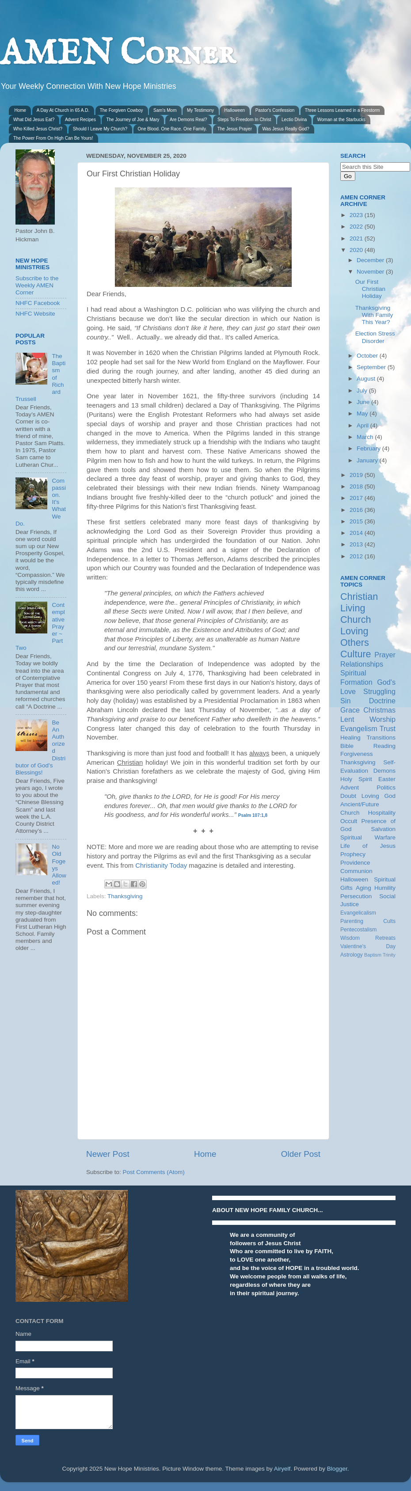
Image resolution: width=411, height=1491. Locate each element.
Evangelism (358, 728)
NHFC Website (35, 313)
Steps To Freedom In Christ (244, 119)
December (371, 260)
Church (355, 619)
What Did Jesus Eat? (33, 119)
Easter (387, 779)
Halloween (234, 110)
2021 (357, 238)
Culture (355, 654)
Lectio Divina (294, 119)
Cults (389, 921)
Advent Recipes (80, 119)
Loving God (379, 796)
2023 (357, 215)
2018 (357, 486)
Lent (347, 719)
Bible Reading (368, 746)
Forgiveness (356, 754)
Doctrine (382, 701)
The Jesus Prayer (234, 128)
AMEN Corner (117, 54)
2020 (357, 250)
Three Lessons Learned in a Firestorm (342, 110)
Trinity (389, 954)
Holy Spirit (356, 779)
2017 (357, 498)
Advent (349, 787)
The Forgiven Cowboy (121, 110)
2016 (357, 510)
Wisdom (350, 938)
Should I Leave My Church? (100, 128)
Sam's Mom (164, 110)
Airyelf (282, 1468)
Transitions (381, 737)
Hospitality (382, 812)
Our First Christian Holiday (370, 288)
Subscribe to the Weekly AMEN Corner (37, 285)
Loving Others (354, 636)
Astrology (351, 955)
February (369, 448)
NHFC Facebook (37, 303)
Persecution (356, 896)
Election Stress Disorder (375, 337)
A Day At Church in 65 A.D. (63, 110)
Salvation (383, 829)
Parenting (351, 921)
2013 (357, 544)
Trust (388, 728)
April (363, 425)
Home (21, 110)
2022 (357, 226)
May (363, 413)
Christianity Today (161, 865)
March (366, 437)
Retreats (385, 938)
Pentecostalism (358, 930)
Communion (356, 871)
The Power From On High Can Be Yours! (53, 138)
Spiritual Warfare (368, 837)
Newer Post (107, 1154)
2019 (357, 475)
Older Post (300, 1154)
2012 (357, 556)
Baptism (372, 954)
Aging (363, 888)
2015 (357, 521)
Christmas (379, 710)
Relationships (361, 664)
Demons (384, 770)
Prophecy (352, 854)
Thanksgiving (125, 896)
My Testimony (200, 110)
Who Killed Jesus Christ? (37, 128)
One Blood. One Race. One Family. (172, 128)
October (368, 355)
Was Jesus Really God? (286, 128)
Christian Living (359, 602)
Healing (350, 737)
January (368, 460)
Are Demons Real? (188, 119)
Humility (385, 888)
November (371, 271)
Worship (382, 719)
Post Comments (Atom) (154, 1172)
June (364, 402)
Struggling (379, 691)
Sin (345, 701)
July (363, 390)
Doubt (348, 796)
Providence (355, 862)
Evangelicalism (358, 913)
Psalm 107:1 (251, 815)
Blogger (337, 1468)
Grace (350, 710)
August (367, 378)
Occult (348, 821)
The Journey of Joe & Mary (132, 119)
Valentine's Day (368, 946)
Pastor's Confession (275, 110)
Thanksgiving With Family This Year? (374, 315)
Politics (386, 787)
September (372, 367)
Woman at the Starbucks (341, 119)
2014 (357, 533)
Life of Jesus (368, 846)
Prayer (385, 655)
